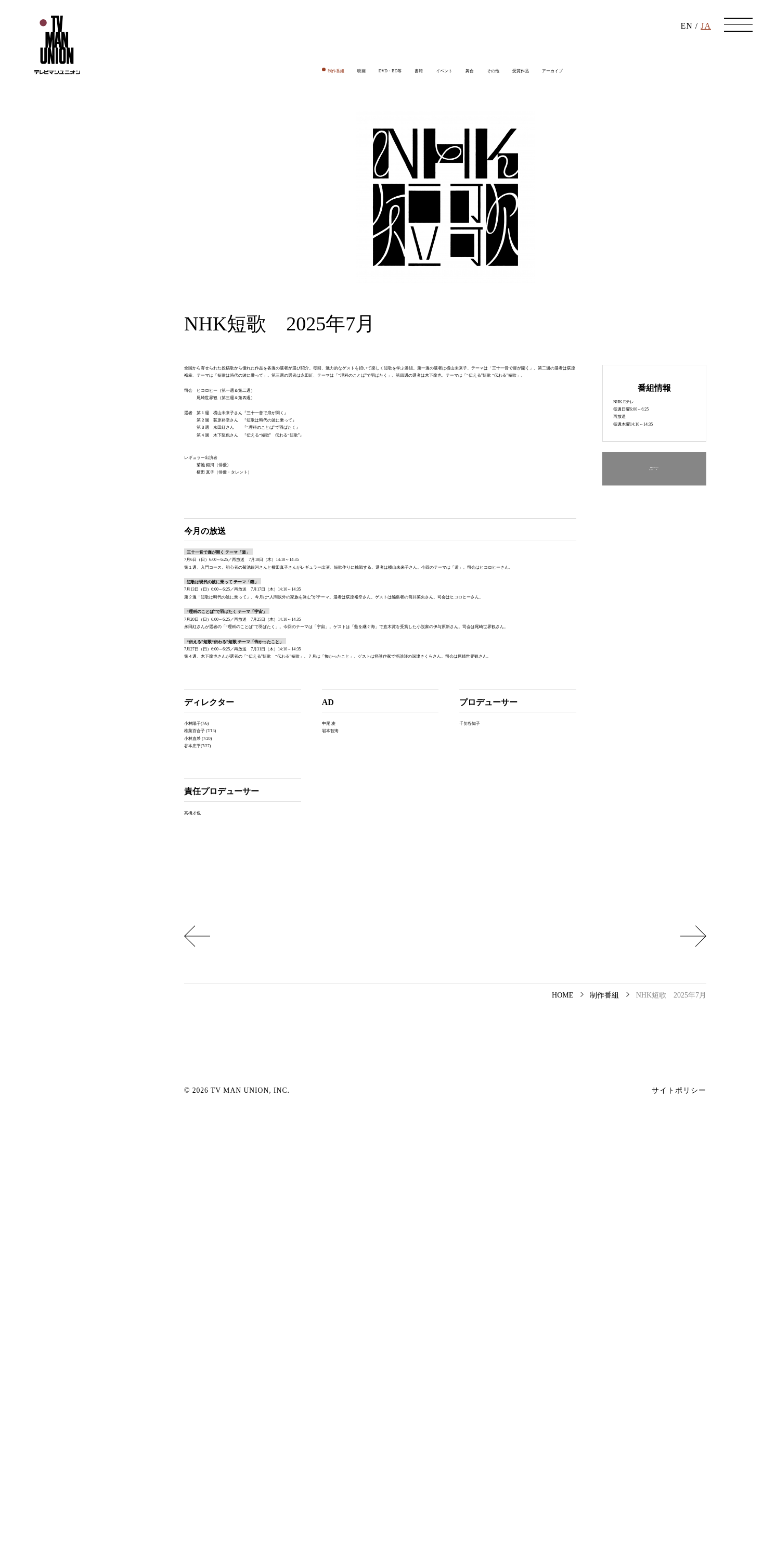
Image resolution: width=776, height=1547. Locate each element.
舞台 (481, 126)
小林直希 (200, 1132)
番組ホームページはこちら (654, 572)
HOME (562, 1419)
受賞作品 (557, 126)
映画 (316, 126)
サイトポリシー (679, 1514)
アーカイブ (607, 126)
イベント (443, 126)
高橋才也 (200, 1222)
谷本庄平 (200, 1147)
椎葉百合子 (205, 1118)
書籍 (405, 126)
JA (706, 31)
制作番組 (278, 126)
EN (686, 31)
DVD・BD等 (361, 126)
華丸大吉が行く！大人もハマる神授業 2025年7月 (296, 1351)
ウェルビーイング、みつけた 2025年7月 (606, 1351)
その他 (514, 126)
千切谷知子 (480, 1102)
